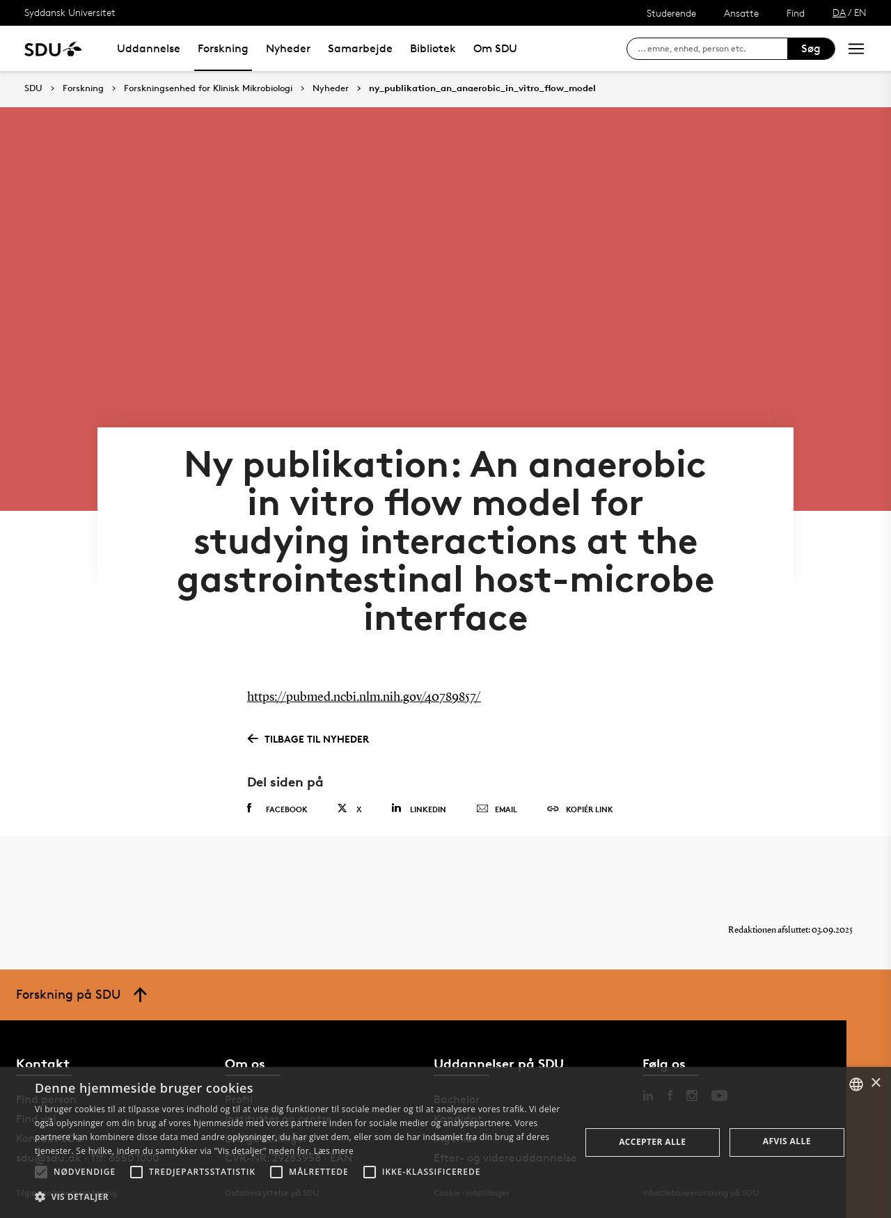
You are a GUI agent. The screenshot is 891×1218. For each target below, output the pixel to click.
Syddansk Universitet (70, 12)
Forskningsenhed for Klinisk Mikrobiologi (208, 88)
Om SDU (495, 48)
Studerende (671, 13)
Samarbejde (360, 48)
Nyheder (288, 48)
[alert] (445, 1142)
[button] (41, 1172)
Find (796, 13)
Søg (811, 48)
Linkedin (418, 808)
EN (860, 12)
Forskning (223, 48)
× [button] (875, 1083)
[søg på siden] (712, 48)
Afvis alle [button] (787, 1141)
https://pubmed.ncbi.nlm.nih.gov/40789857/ (364, 697)
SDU (33, 88)
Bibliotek (433, 48)
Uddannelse (148, 48)
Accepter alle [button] (652, 1142)
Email (496, 809)
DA (839, 12)
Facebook (277, 808)
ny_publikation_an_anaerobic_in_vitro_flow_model (482, 88)
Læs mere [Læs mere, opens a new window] (334, 1151)
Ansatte (741, 13)
